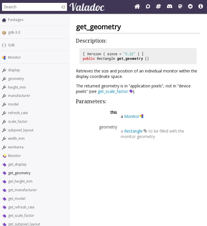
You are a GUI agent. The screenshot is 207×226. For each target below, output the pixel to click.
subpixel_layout (20, 130)
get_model (16, 198)
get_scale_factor (21, 215)
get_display (17, 164)
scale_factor (18, 121)
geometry (16, 78)
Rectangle (106, 58)
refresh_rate (18, 112)
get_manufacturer (22, 189)
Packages (15, 19)
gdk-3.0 (14, 32)
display (14, 70)
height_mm (17, 87)
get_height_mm (20, 181)
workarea (16, 147)
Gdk (11, 45)
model (13, 104)
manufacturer (19, 95)
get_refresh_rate (21, 207)
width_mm (16, 138)
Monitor (14, 57)
